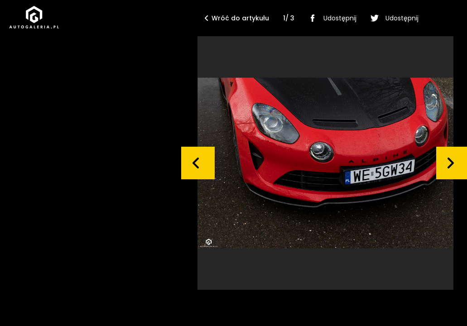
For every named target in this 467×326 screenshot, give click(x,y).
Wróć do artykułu (237, 18)
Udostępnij (330, 18)
